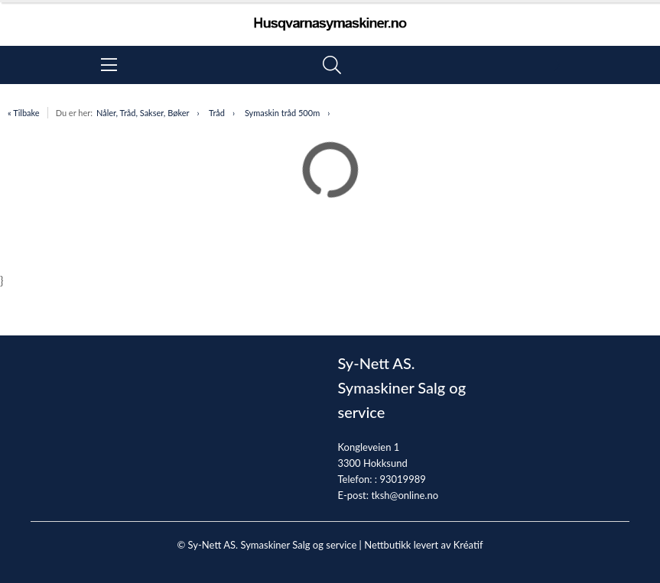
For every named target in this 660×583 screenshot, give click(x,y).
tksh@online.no (404, 495)
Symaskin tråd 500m (282, 113)
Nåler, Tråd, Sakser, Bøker (143, 113)
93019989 (402, 479)
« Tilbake (24, 113)
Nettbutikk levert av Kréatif (423, 545)
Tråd (217, 113)
